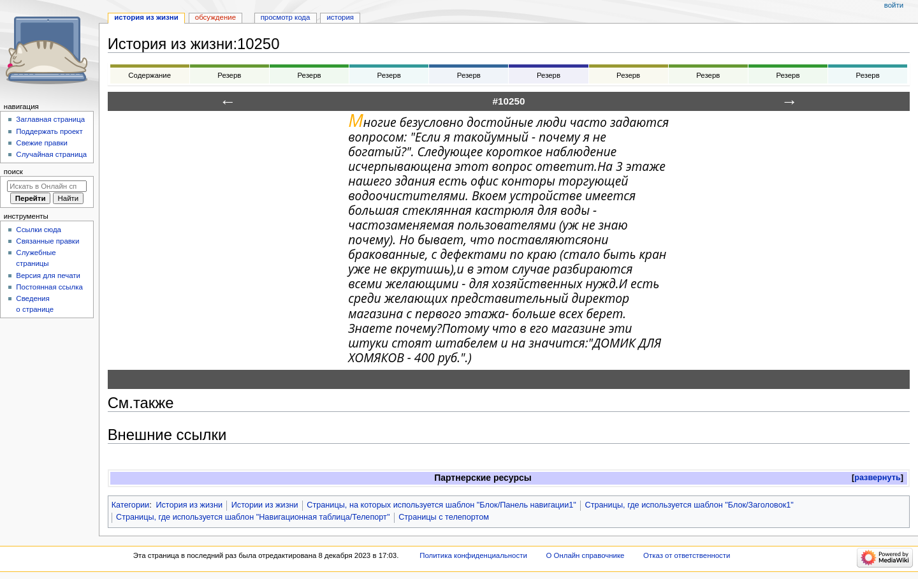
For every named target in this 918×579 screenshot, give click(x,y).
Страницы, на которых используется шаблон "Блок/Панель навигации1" (441, 505)
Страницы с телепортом (443, 517)
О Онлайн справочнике (585, 555)
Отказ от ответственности (686, 555)
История (340, 17)
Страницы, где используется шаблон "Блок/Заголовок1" (689, 505)
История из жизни (189, 505)
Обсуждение (215, 17)
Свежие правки (42, 143)
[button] (877, 478)
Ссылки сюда (38, 229)
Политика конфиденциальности (473, 555)
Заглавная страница (50, 119)
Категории (131, 505)
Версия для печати (48, 275)
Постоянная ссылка (49, 287)
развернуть (877, 477)
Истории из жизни (264, 505)
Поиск (13, 171)
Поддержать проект (49, 131)
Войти (893, 5)
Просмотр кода (285, 17)
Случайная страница (51, 154)
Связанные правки (47, 241)
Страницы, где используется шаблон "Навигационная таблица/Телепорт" (253, 517)
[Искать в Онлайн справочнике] (47, 186)
